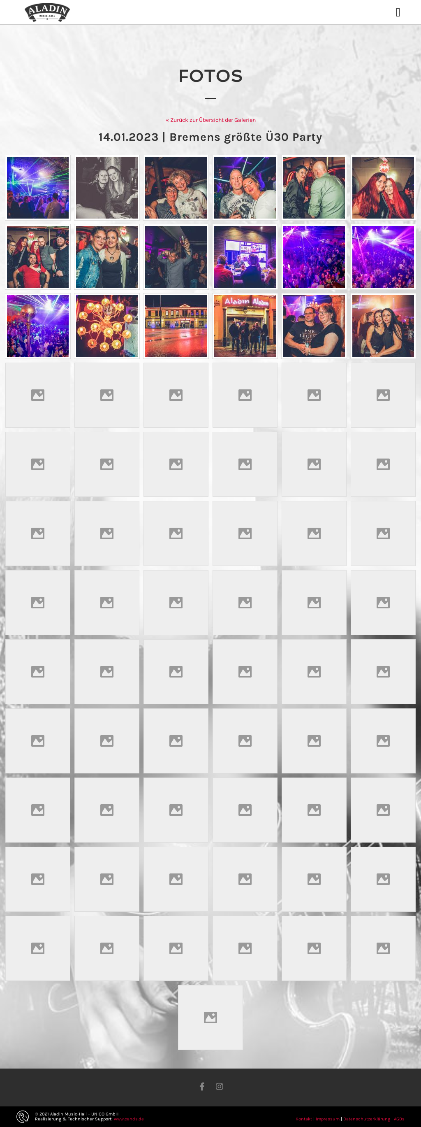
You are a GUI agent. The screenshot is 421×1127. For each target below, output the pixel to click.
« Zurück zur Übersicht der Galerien (211, 119)
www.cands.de (129, 1119)
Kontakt (304, 1119)
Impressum (328, 1119)
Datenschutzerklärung (366, 1119)
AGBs (399, 1119)
